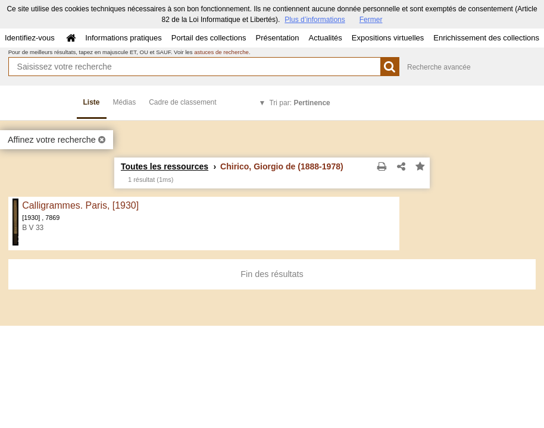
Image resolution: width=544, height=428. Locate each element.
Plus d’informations (314, 19)
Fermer (371, 19)
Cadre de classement (182, 102)
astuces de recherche (221, 52)
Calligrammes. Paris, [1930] (80, 205)
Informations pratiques (123, 37)
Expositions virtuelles (388, 37)
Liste (91, 102)
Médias (124, 102)
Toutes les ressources (164, 166)
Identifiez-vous (30, 37)
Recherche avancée (439, 67)
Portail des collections (208, 37)
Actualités (325, 37)
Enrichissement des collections (486, 37)
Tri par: (299, 103)
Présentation (277, 37)
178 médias (19, 239)
